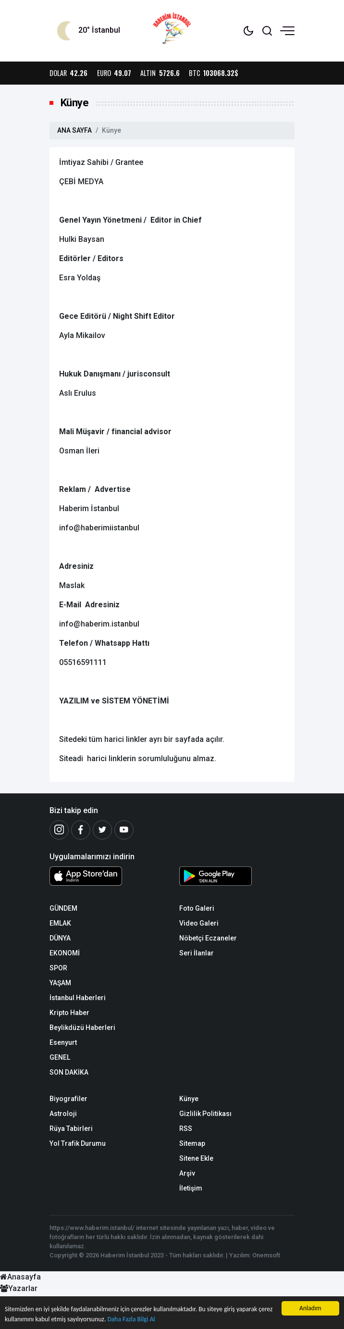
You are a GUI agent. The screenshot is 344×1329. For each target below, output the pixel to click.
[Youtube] (124, 830)
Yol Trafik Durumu (77, 1143)
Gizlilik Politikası (205, 1113)
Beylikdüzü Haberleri (82, 1027)
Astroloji (63, 1113)
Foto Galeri (196, 908)
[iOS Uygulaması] (107, 876)
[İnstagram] (59, 830)
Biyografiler (68, 1099)
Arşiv (187, 1173)
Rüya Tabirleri (71, 1128)
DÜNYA (60, 938)
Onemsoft (266, 1255)
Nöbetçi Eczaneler (208, 938)
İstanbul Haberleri (77, 998)
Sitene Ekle (196, 1158)
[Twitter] (102, 830)
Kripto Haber (69, 1012)
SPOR (58, 968)
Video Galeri (199, 923)
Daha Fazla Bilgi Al (131, 1319)
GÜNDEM (63, 908)
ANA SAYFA (74, 130)
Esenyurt (63, 1042)
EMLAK (60, 923)
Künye (188, 1099)
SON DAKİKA (68, 1072)
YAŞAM (60, 983)
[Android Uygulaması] (237, 878)
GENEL (59, 1057)
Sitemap (192, 1143)
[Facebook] (80, 830)
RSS (185, 1128)
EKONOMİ (64, 953)
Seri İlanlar (196, 953)
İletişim (190, 1188)
